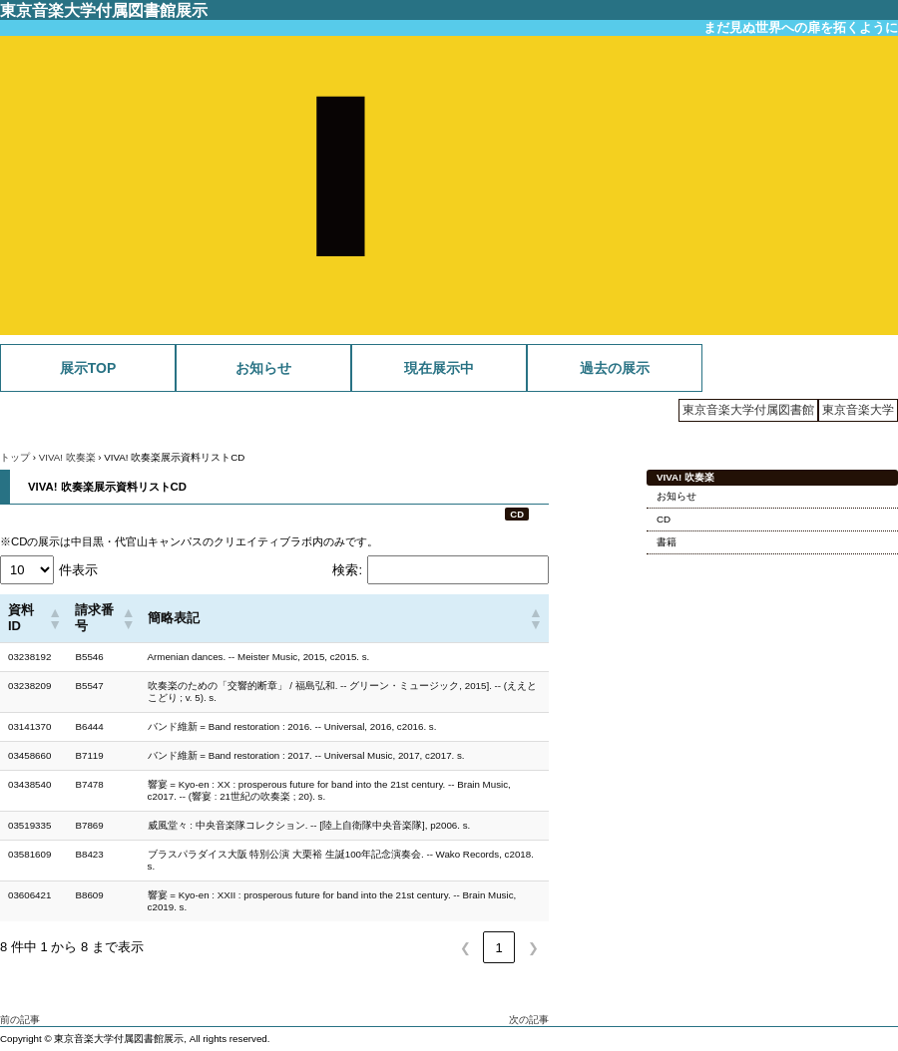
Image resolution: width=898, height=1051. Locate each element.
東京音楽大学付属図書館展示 (104, 10)
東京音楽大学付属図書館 (748, 410)
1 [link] (498, 947)
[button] (53, 618)
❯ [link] (533, 947)
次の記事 (529, 1019)
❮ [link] (465, 947)
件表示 (78, 569)
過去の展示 (615, 368)
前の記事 (20, 1019)
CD (517, 514)
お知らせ (263, 368)
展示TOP (88, 368)
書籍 (666, 541)
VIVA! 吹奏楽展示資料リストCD (107, 487)
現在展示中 (439, 368)
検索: (347, 569)
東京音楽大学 (858, 410)
